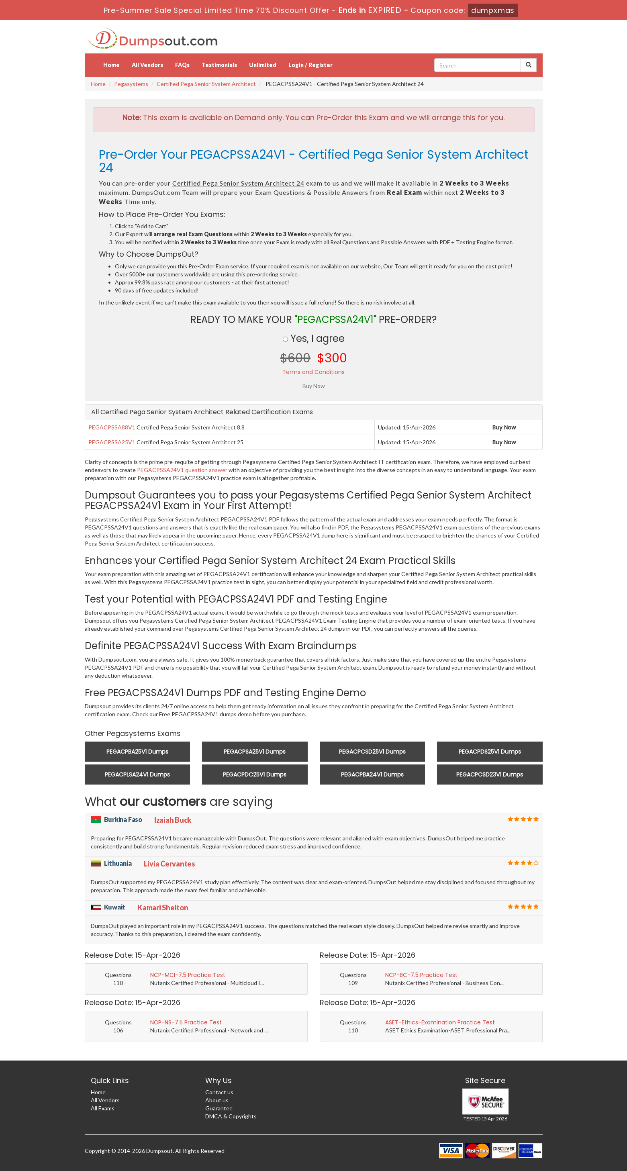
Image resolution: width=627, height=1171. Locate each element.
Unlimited (262, 64)
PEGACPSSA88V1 (111, 427)
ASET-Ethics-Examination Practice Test (440, 1022)
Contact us (219, 1092)
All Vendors (147, 64)
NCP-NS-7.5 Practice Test (186, 1022)
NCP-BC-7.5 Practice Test (421, 975)
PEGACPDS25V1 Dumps (490, 752)
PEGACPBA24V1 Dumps (372, 774)
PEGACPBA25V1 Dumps (137, 752)
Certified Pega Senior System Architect (206, 83)
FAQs (182, 64)
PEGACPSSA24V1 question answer (182, 469)
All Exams (102, 1108)
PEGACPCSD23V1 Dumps (489, 774)
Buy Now (504, 427)
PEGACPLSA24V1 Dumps (137, 774)
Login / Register (310, 64)
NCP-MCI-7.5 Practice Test (187, 975)
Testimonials (219, 64)
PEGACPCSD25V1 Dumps (372, 752)
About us (217, 1100)
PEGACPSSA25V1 (111, 442)
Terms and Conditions (313, 372)
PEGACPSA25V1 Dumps (255, 752)
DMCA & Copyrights (231, 1116)
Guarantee (219, 1108)
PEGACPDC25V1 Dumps (254, 774)
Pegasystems (131, 83)
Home (111, 64)
